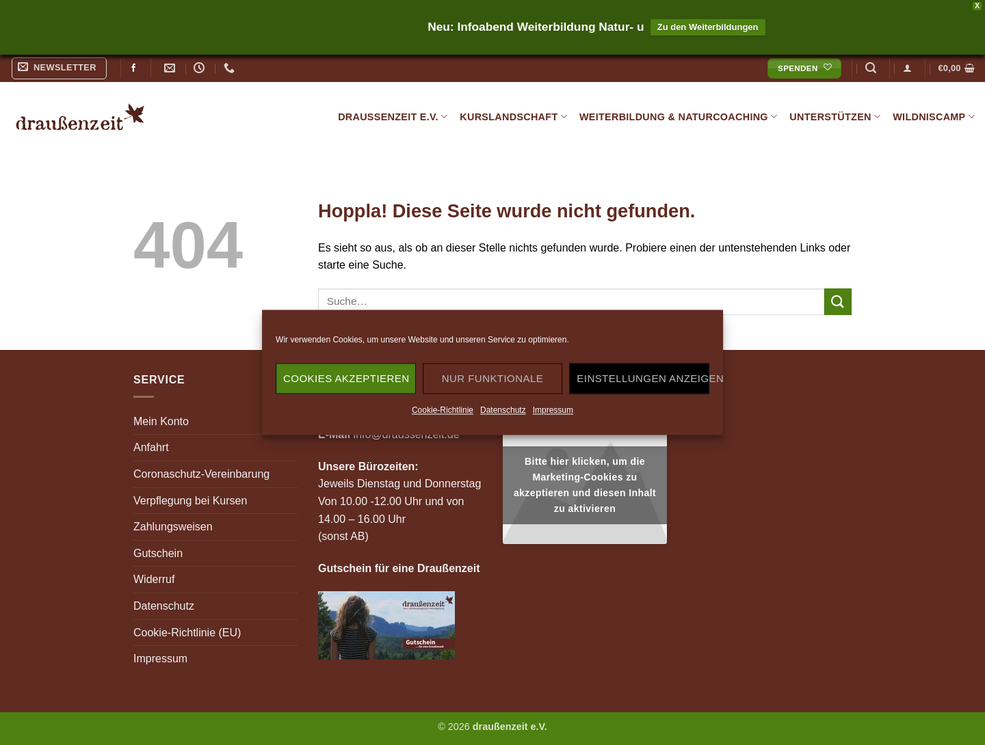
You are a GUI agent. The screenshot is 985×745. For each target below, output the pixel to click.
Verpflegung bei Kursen (190, 500)
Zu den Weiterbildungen (708, 27)
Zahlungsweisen (173, 526)
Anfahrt (151, 447)
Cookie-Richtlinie (442, 410)
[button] (59, 68)
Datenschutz (503, 410)
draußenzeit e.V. (392, 116)
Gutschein (158, 553)
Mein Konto (161, 421)
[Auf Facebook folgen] (133, 68)
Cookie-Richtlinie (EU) (187, 632)
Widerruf (153, 579)
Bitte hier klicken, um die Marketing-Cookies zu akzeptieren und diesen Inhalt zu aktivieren (585, 485)
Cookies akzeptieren (346, 378)
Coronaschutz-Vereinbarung (201, 474)
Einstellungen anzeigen (643, 378)
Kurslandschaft (513, 116)
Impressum (553, 410)
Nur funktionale (492, 378)
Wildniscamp (934, 116)
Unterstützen (834, 116)
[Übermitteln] (838, 301)
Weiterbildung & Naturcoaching (678, 116)
